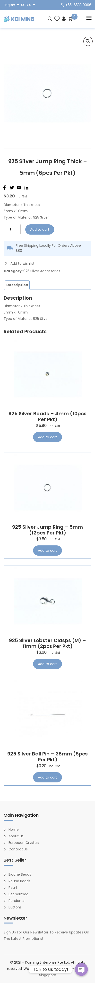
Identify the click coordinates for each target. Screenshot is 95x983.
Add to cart (39, 229)
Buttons (15, 907)
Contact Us (18, 849)
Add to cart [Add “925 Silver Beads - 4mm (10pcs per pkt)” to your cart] (47, 437)
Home (14, 829)
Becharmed (18, 894)
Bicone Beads (20, 874)
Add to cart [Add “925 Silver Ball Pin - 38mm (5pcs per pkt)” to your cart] (47, 777)
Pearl (13, 887)
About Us (16, 836)
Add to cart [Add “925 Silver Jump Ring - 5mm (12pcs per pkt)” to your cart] (47, 550)
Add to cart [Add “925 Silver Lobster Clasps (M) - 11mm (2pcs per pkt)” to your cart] (47, 663)
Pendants (17, 900)
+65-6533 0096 (76, 4)
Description (17, 284)
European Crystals (24, 842)
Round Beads (19, 881)
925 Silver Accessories (41, 271)
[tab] (17, 284)
